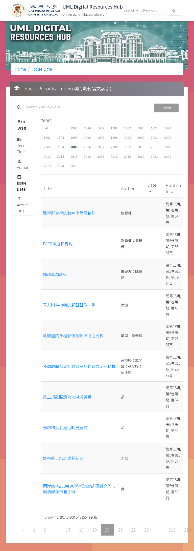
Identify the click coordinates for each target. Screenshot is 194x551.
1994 (60, 137)
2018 (114, 156)
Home (20, 69)
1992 (167, 128)
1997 (100, 137)
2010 (140, 147)
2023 (47, 166)
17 (68, 530)
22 (133, 530)
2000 (140, 137)
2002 (167, 137)
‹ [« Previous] (24, 530)
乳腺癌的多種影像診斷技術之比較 (73, 335)
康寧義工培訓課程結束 (63, 458)
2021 (154, 156)
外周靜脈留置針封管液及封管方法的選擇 (79, 366)
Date (152, 188)
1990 (140, 128)
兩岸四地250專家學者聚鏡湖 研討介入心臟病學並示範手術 (79, 489)
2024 (60, 166)
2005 (74, 147)
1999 (127, 137)
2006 (87, 147)
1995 (74, 137)
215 (172, 530)
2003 (47, 147)
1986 (87, 128)
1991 (154, 128)
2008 (114, 147)
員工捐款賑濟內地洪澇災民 (67, 397)
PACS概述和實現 (57, 244)
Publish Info (173, 188)
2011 (154, 147)
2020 (140, 156)
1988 (114, 128)
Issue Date (42, 69)
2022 (167, 156)
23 (146, 530)
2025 (74, 166)
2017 (100, 156)
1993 (47, 137)
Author (22, 164)
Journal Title (23, 145)
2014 (60, 156)
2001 (154, 137)
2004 (60, 147)
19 (94, 530)
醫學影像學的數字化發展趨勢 (69, 213)
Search (166, 108)
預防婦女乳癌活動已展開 (65, 427)
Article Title (22, 204)
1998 (114, 137)
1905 (74, 128)
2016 (87, 156)
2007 (100, 147)
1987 (100, 128)
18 (81, 530)
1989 (127, 128)
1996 (87, 137)
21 (120, 530)
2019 (127, 156)
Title (48, 188)
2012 (167, 147)
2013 (47, 156)
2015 (74, 156)
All (46, 128)
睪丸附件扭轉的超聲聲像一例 (69, 305)
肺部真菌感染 (55, 274)
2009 (127, 147)
